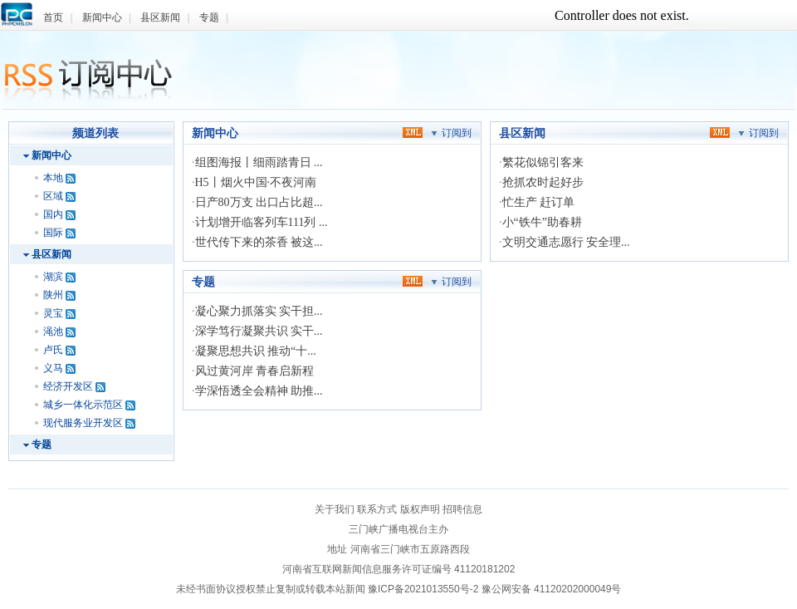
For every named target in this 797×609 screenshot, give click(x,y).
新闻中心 (102, 17)
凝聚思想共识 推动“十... (255, 351)
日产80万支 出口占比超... (259, 202)
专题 (209, 17)
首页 (53, 17)
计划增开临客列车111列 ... (261, 222)
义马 (53, 368)
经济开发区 (68, 386)
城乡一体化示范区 (83, 404)
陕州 (53, 295)
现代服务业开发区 (83, 423)
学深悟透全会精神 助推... (259, 391)
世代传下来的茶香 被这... (259, 242)
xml (413, 131)
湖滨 (53, 276)
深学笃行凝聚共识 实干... (259, 331)
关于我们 (334, 509)
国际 (53, 232)
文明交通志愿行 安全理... (566, 242)
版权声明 (420, 509)
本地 (53, 178)
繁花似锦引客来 (543, 162)
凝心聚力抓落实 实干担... (259, 311)
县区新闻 (160, 17)
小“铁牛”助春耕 (542, 222)
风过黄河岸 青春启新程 (255, 371)
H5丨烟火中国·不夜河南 (256, 182)
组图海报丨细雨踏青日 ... (259, 162)
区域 (53, 196)
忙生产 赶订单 (538, 202)
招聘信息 (462, 509)
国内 (53, 214)
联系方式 (377, 509)
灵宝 (53, 313)
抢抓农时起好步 (543, 182)
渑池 (53, 331)
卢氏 (53, 350)
